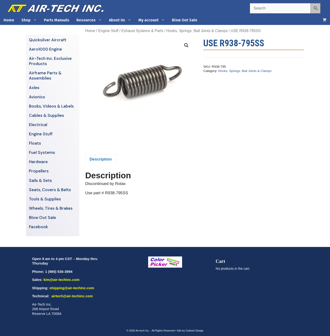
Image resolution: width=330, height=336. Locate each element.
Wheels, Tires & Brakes (51, 208)
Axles (34, 87)
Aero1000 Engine (45, 49)
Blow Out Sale (184, 20)
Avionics (37, 96)
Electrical (38, 124)
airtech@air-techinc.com (71, 296)
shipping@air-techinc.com (71, 288)
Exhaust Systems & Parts (142, 31)
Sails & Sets (40, 180)
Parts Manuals (56, 20)
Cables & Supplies (46, 115)
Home (9, 20)
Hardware (38, 161)
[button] (186, 45)
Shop (30, 20)
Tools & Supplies (45, 199)
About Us (122, 20)
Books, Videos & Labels (51, 106)
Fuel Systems (42, 152)
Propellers (39, 171)
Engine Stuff (108, 31)
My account (153, 20)
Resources (90, 20)
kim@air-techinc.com (61, 280)
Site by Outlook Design (190, 330)
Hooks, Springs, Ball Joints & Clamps (197, 31)
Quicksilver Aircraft (47, 40)
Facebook (38, 226)
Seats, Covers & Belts (50, 189)
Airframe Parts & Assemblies (45, 75)
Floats (35, 143)
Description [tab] (101, 159)
